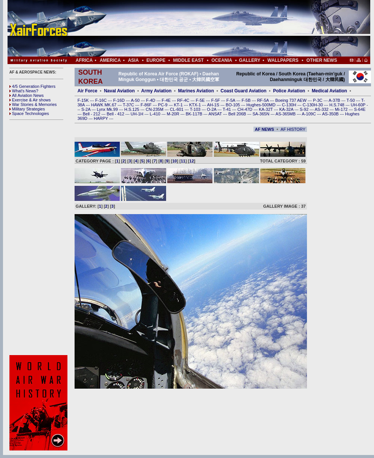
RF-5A (263, 100)
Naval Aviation (119, 90)
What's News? (23, 91)
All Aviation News (26, 95)
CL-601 (177, 109)
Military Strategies (27, 109)
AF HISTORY (293, 129)
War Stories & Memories (33, 104)
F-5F (216, 100)
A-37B (335, 100)
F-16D (119, 100)
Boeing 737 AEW (291, 100)
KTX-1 (195, 105)
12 (191, 161)
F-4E (167, 100)
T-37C (129, 105)
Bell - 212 (92, 114)
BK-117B (194, 114)
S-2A (86, 109)
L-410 (156, 114)
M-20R (173, 114)
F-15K (84, 100)
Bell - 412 (116, 114)
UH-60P (358, 105)
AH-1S (213, 105)
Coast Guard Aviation (244, 90)
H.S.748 (337, 105)
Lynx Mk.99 (108, 109)
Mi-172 (342, 109)
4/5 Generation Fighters (33, 86)
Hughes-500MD (261, 105)
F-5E (201, 100)
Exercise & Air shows (30, 100)
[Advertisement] (211, 28)
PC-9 (163, 105)
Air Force (88, 90)
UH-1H (138, 114)
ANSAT (215, 114)
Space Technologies (29, 113)
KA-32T (266, 109)
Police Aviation (289, 90)
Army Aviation (156, 90)
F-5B (246, 100)
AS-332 (322, 109)
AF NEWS (264, 129)
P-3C (318, 100)
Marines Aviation (196, 90)
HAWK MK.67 (104, 105)
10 (174, 161)
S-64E (360, 109)
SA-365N (261, 114)
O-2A (212, 109)
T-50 (351, 100)
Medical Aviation (329, 90)
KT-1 (179, 105)
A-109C (309, 114)
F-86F (146, 105)
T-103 (196, 109)
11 (183, 161)
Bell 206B (237, 114)
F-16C (101, 100)
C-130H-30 (313, 105)
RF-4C (183, 100)
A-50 (135, 100)
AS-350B (331, 114)
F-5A (231, 100)
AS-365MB (286, 114)
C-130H (289, 105)
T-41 (227, 109)
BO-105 (233, 105)
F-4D (151, 100)
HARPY (101, 118)
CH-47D (245, 109)
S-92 (305, 109)
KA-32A (286, 109)
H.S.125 (132, 109)
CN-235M (155, 109)
